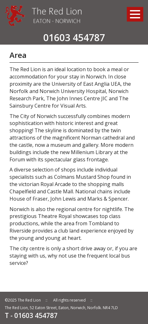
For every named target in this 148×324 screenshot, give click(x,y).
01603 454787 (74, 37)
